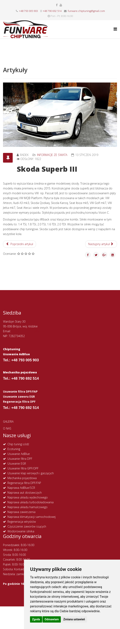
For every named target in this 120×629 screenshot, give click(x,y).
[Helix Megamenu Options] (115, 29)
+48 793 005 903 (28, 11)
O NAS (7, 428)
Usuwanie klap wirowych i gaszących (30, 473)
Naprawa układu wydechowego (27, 497)
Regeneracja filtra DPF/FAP (24, 483)
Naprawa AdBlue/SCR (21, 488)
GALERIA (8, 421)
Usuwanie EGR (16, 463)
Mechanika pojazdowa (22, 478)
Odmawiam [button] (51, 619)
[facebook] (57, 5)
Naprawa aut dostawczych (24, 492)
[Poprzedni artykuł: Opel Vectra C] (19, 244)
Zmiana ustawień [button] (74, 619)
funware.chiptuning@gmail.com (86, 11)
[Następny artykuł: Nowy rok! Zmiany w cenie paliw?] (101, 244)
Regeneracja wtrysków (21, 521)
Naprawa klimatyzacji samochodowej (31, 517)
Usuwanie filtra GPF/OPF (22, 468)
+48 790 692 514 (52, 11)
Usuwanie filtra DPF (19, 459)
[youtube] (61, 5)
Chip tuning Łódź (18, 444)
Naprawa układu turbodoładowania (30, 502)
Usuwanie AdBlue (18, 454)
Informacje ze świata (52, 155)
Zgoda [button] (36, 619)
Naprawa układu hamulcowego (27, 507)
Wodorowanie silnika (20, 531)
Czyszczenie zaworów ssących (26, 526)
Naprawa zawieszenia (21, 512)
